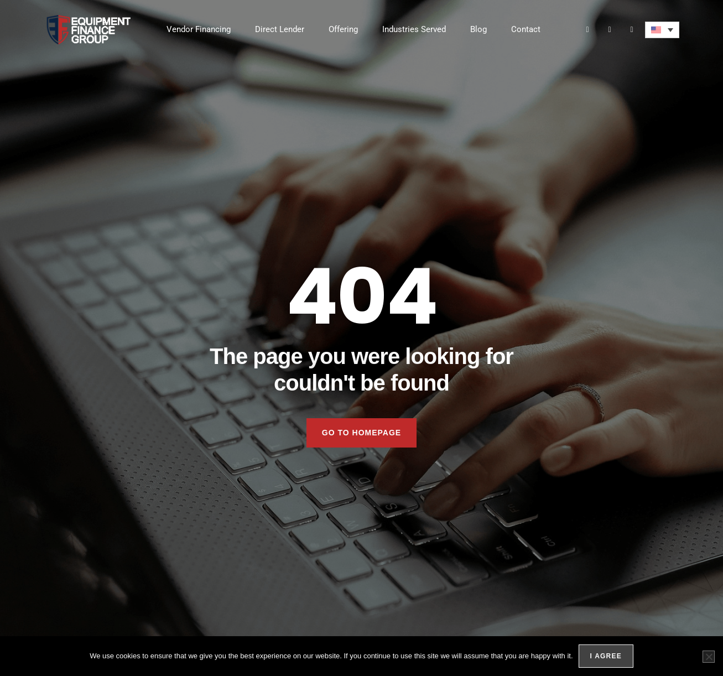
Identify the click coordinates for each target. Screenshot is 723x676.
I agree (606, 656)
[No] (709, 657)
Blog (478, 29)
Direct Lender (279, 29)
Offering (343, 29)
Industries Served (414, 29)
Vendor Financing (199, 29)
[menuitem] (662, 30)
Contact (525, 29)
